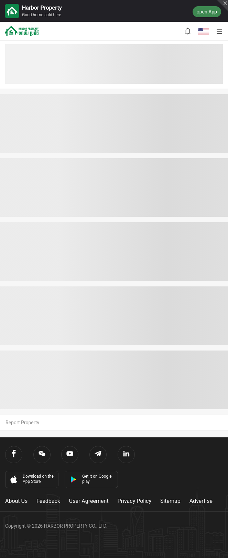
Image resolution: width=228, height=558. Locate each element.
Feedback (48, 501)
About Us (16, 501)
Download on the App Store (31, 479)
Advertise (201, 501)
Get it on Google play (91, 479)
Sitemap (170, 501)
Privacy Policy (135, 501)
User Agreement (89, 501)
